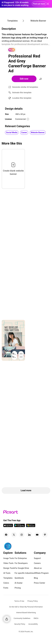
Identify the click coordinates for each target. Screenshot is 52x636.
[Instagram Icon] (21, 534)
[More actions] (21, 357)
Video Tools (8, 563)
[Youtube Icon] (37, 534)
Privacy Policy (32, 601)
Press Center (39, 583)
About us (38, 568)
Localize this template (21, 98)
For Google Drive (22, 568)
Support (37, 558)
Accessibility (33, 624)
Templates (7, 578)
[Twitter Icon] (14, 534)
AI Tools (6, 573)
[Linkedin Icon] (29, 534)
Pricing (18, 588)
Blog (36, 578)
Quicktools (19, 578)
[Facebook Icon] (6, 534)
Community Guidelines (22, 618)
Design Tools (9, 568)
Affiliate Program (41, 573)
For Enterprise (21, 558)
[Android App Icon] (19, 526)
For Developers (21, 563)
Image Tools (8, 558)
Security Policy (19, 624)
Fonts (5, 588)
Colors (6, 583)
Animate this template (21, 92)
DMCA (36, 618)
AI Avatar (18, 583)
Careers (37, 563)
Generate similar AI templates (25, 87)
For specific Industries (24, 573)
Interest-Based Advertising (26, 613)
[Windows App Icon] (30, 526)
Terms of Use (19, 601)
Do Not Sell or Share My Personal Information (26, 607)
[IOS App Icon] (8, 526)
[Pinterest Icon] (45, 534)
